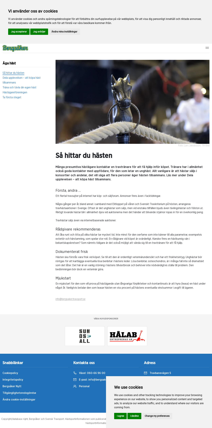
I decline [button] (134, 416)
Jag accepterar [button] (19, 31)
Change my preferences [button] (157, 416)
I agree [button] (120, 416)
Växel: (89, 373)
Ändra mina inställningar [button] (64, 31)
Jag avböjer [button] (39, 31)
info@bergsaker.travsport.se (70, 299)
